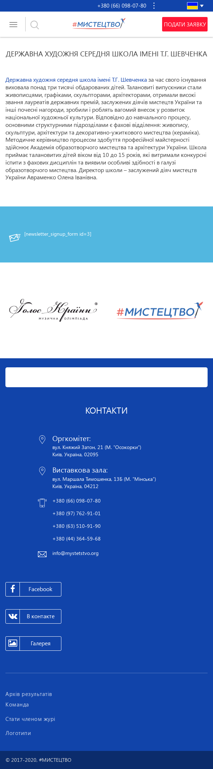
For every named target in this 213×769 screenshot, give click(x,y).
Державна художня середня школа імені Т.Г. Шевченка (76, 80)
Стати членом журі (30, 718)
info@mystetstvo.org (75, 553)
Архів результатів (28, 693)
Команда (17, 704)
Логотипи (18, 732)
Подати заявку (185, 24)
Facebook (29, 589)
